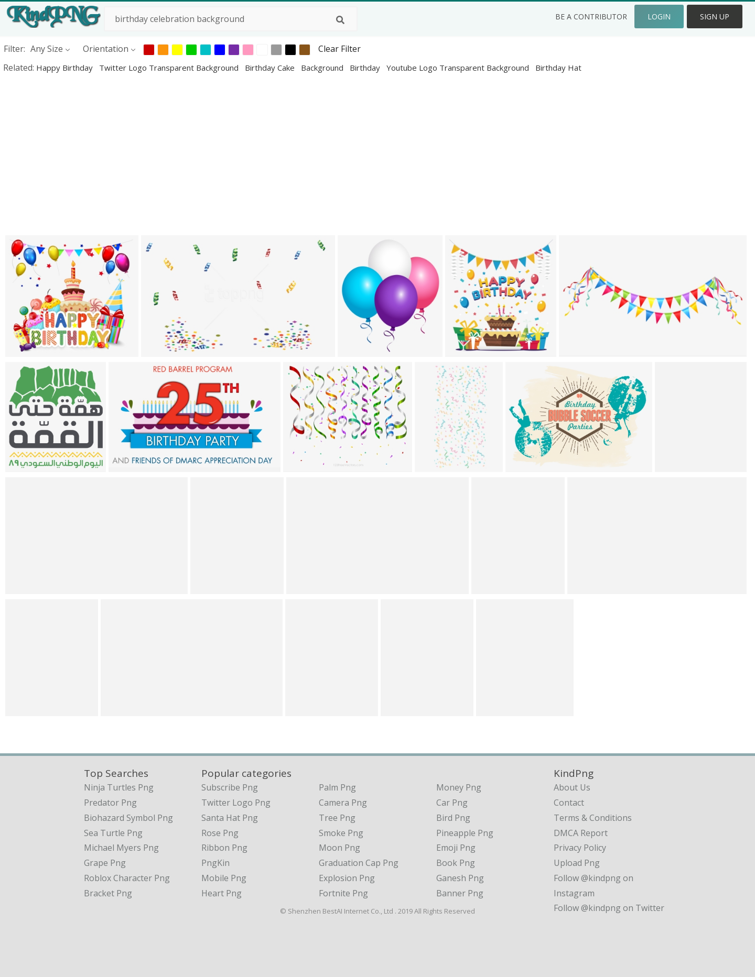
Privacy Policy (580, 847)
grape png (105, 863)
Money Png (458, 787)
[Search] (340, 20)
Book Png (455, 863)
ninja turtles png (119, 787)
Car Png (452, 802)
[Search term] (231, 18)
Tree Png (337, 818)
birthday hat (558, 67)
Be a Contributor (591, 16)
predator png (110, 802)
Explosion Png (347, 878)
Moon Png (339, 847)
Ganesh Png (460, 878)
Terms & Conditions (593, 818)
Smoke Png (341, 833)
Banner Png (459, 893)
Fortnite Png (343, 893)
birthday (366, 67)
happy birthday (65, 67)
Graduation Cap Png (358, 863)
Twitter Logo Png (236, 802)
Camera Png (343, 802)
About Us (572, 787)
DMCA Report (581, 833)
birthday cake (271, 67)
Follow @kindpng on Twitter (609, 908)
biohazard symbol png (128, 818)
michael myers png (121, 847)
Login (659, 16)
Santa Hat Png (229, 818)
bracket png (108, 893)
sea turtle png (113, 833)
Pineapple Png (464, 833)
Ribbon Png (224, 847)
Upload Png (577, 863)
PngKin (215, 863)
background (323, 67)
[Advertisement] (314, 154)
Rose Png (220, 833)
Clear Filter (339, 48)
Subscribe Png (229, 787)
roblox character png (127, 878)
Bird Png (453, 818)
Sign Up (714, 16)
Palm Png (337, 787)
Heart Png (221, 893)
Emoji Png (456, 847)
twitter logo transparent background (170, 67)
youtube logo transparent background (458, 67)
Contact (569, 802)
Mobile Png (223, 878)
